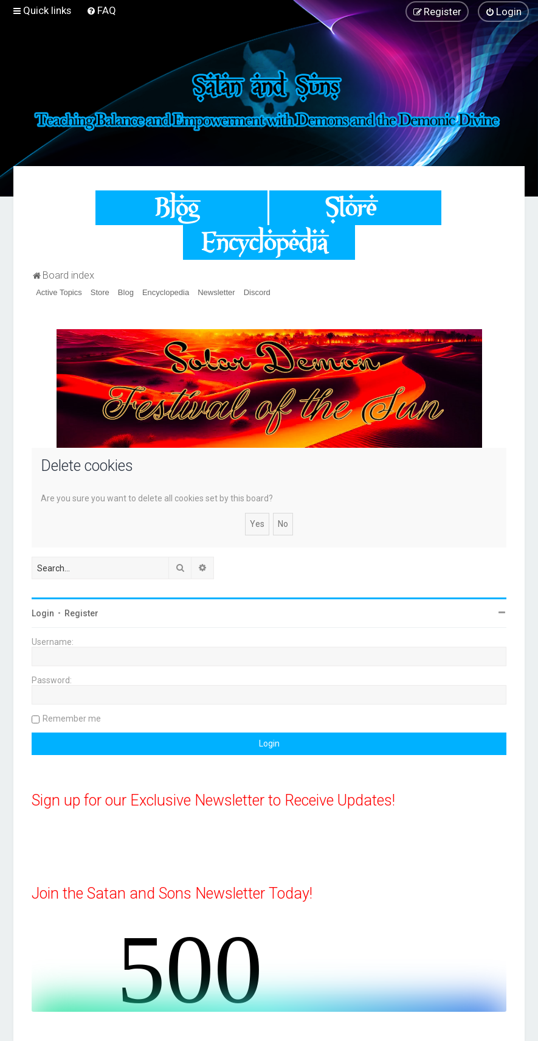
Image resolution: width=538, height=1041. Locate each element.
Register (81, 613)
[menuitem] (101, 10)
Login (43, 613)
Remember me (72, 718)
